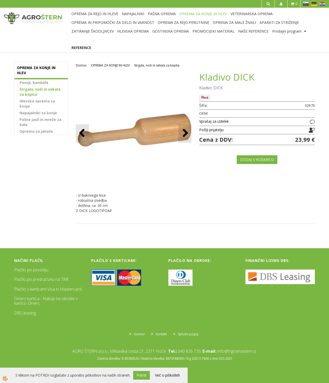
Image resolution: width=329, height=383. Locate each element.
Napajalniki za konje (38, 112)
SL (306, 4)
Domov (81, 65)
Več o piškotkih (167, 375)
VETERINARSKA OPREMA (252, 13)
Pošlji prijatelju (211, 129)
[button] (184, 133)
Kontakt (161, 334)
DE (314, 4)
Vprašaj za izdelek (214, 121)
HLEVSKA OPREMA (133, 31)
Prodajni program (286, 31)
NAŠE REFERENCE (253, 31)
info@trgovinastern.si (236, 351)
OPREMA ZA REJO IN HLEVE (94, 13)
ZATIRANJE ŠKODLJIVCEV (92, 31)
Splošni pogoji (188, 334)
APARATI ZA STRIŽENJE (279, 22)
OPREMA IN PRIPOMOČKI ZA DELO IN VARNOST (112, 22)
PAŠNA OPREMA (162, 13)
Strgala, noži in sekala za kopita (40, 92)
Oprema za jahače (36, 131)
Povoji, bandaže (34, 82)
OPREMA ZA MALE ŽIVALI (234, 22)
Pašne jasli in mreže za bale (40, 122)
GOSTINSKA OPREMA (170, 31)
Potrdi (141, 375)
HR (322, 4)
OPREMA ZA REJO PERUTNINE (183, 22)
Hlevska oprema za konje (37, 104)
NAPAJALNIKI (133, 13)
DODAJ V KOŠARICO (257, 159)
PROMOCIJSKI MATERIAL (214, 31)
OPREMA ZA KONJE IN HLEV (203, 13)
